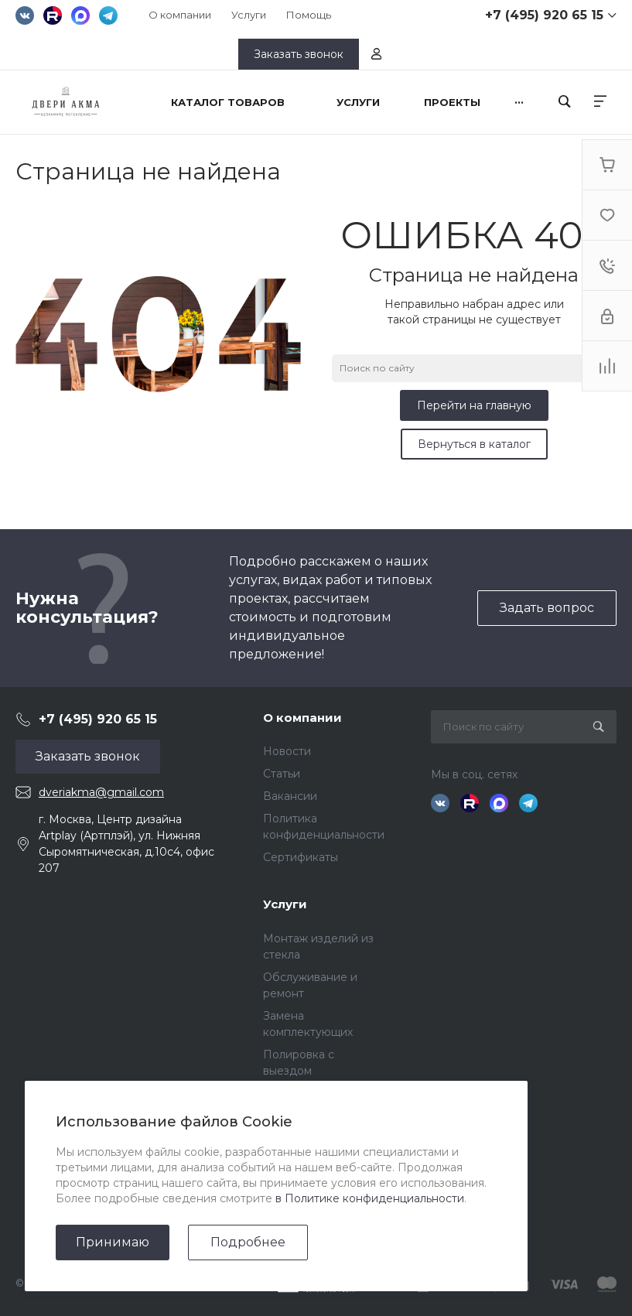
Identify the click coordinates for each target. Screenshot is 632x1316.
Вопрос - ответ (305, 1196)
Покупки (287, 1151)
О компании (180, 15)
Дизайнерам (298, 1218)
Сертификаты (300, 857)
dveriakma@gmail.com (101, 792)
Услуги (248, 15)
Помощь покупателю (321, 1174)
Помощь (308, 15)
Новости (287, 751)
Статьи (281, 774)
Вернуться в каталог (474, 444)
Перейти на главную (474, 405)
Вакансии (290, 796)
